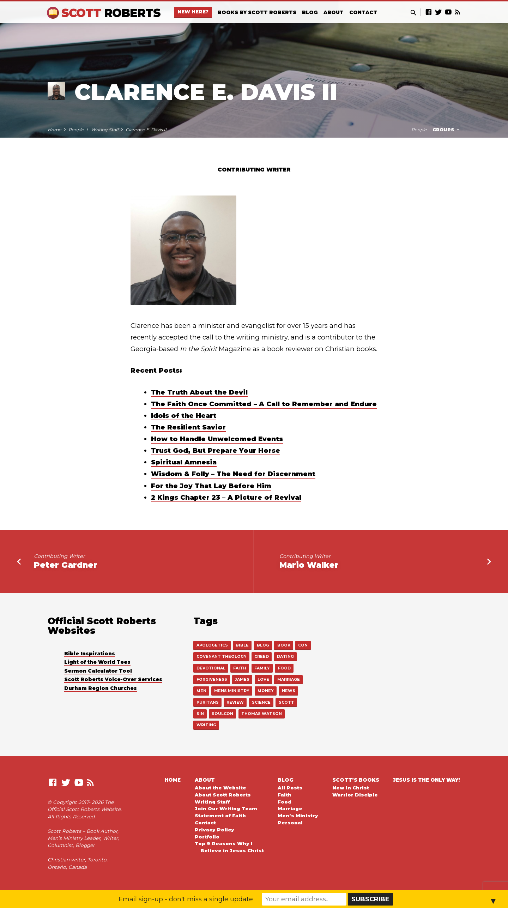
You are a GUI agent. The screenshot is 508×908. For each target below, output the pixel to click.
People (76, 129)
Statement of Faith (220, 815)
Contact (363, 12)
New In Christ (350, 787)
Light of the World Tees (97, 662)
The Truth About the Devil (199, 392)
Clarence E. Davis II (146, 129)
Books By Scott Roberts (257, 12)
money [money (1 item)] (266, 690)
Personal (290, 822)
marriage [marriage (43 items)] (288, 679)
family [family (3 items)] (262, 668)
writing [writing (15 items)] (206, 724)
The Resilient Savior (188, 427)
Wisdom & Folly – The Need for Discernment (233, 474)
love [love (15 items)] (263, 679)
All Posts (290, 787)
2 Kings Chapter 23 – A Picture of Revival (226, 497)
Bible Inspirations (89, 653)
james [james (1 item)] (242, 679)
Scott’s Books (355, 780)
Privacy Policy (214, 829)
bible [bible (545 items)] (242, 645)
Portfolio (207, 837)
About (333, 12)
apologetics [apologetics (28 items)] (212, 645)
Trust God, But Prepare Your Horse (215, 450)
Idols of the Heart (183, 415)
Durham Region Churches (100, 688)
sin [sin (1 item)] (200, 713)
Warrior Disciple (355, 795)
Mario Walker (309, 565)
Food (284, 802)
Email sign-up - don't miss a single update (186, 899)
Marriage (290, 808)
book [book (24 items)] (283, 645)
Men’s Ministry (298, 815)
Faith (284, 795)
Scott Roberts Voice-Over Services (113, 679)
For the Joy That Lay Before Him (211, 486)
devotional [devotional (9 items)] (210, 668)
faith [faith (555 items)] (239, 668)
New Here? (192, 11)
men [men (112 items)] (201, 690)
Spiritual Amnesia (184, 462)
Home (54, 129)
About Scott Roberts (223, 795)
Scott (111, 13)
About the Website (220, 787)
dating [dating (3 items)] (285, 656)
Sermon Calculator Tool (98, 671)
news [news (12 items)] (288, 690)
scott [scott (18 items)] (286, 702)
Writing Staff (105, 129)
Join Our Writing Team (226, 808)
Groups (446, 129)
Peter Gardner (65, 565)
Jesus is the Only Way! (426, 780)
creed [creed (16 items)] (261, 656)
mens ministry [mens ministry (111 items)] (231, 690)
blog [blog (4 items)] (263, 645)
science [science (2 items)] (261, 702)
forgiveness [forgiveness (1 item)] (211, 679)
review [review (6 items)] (235, 702)
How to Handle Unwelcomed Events (217, 439)
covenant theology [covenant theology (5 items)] (221, 656)
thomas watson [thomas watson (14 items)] (261, 713)
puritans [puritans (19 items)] (207, 702)
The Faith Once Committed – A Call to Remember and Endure (264, 404)
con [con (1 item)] (303, 645)
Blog (310, 12)
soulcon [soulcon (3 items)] (222, 713)
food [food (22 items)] (284, 668)
